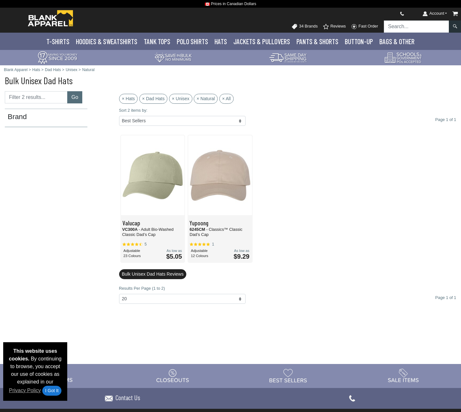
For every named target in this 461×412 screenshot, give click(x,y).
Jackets (261, 41)
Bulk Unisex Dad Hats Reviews (153, 274)
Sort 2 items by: (133, 110)
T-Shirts (57, 41)
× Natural (206, 98)
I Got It (52, 390)
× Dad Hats (153, 98)
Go (74, 97)
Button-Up (359, 41)
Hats (220, 41)
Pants (317, 41)
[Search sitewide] (416, 26)
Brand (17, 116)
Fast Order (364, 26)
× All (226, 98)
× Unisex (181, 98)
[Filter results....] (36, 97)
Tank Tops (157, 41)
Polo (192, 41)
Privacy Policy (25, 390)
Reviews (334, 26)
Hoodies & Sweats (106, 41)
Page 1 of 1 (445, 297)
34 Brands (304, 26)
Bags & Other (397, 41)
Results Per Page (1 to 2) (142, 288)
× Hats (128, 98)
